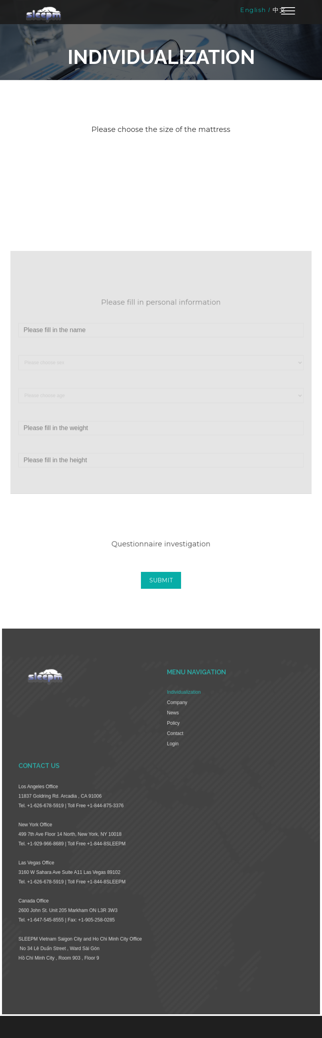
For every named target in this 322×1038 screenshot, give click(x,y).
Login (172, 749)
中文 (279, 10)
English (253, 10)
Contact (174, 739)
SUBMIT (161, 580)
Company (176, 709)
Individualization (183, 699)
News (172, 719)
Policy (173, 729)
